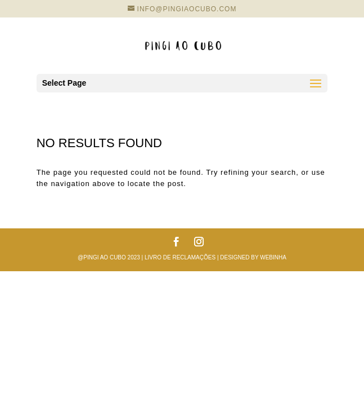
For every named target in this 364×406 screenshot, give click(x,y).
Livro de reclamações (180, 257)
